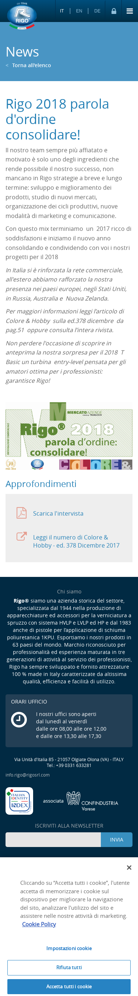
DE (97, 11)
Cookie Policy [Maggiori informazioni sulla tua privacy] (39, 926)
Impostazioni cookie (68, 950)
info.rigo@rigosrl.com (28, 775)
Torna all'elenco (28, 65)
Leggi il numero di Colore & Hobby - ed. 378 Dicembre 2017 (68, 540)
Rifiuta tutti (69, 969)
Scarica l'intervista (50, 513)
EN (79, 11)
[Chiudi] (129, 870)
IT (62, 11)
